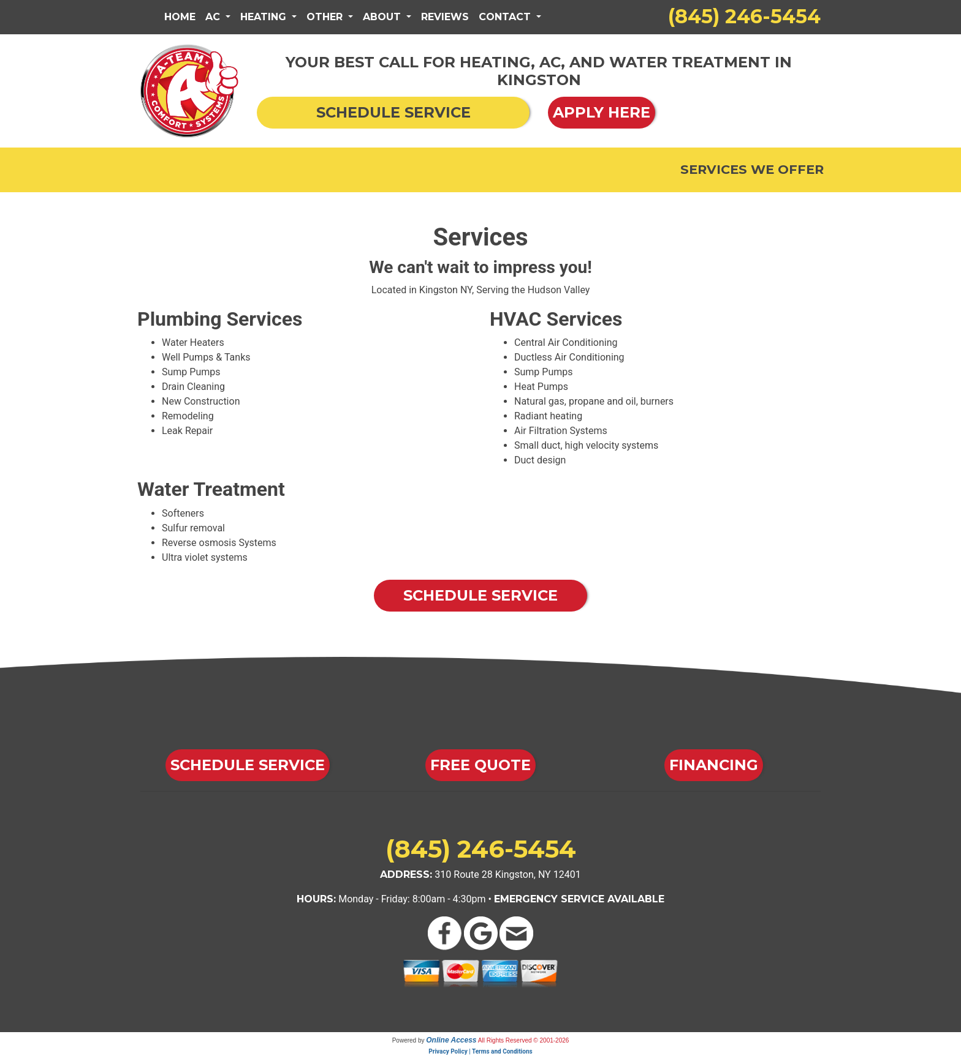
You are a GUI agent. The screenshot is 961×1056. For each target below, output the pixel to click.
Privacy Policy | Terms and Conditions (480, 1051)
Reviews (445, 17)
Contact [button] (506, 17)
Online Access (451, 1040)
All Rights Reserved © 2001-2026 (523, 1040)
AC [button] (214, 17)
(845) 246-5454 (744, 16)
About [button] (383, 17)
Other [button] (326, 17)
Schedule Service (480, 595)
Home (180, 17)
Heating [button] (264, 17)
